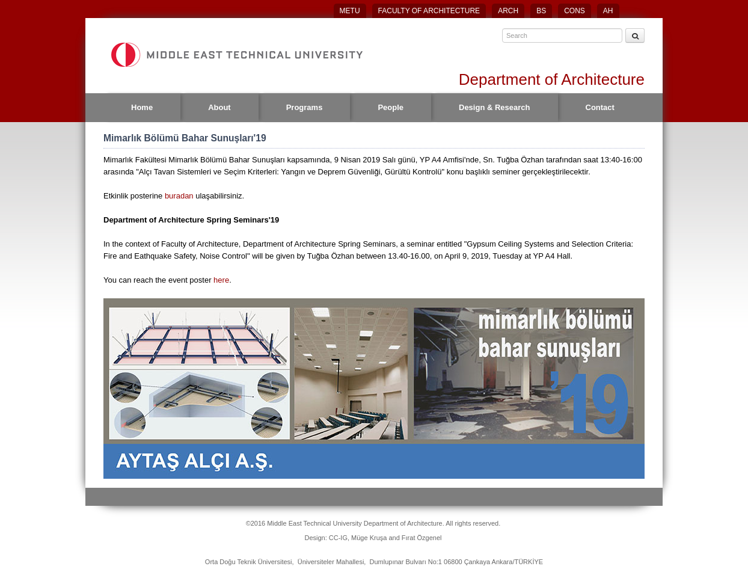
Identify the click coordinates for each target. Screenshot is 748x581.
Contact (600, 107)
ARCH (508, 11)
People (390, 107)
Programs (304, 107)
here (221, 279)
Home (142, 107)
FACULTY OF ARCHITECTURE (429, 11)
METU (350, 11)
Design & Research (494, 107)
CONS (574, 11)
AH (608, 11)
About (219, 107)
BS (541, 11)
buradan (180, 195)
